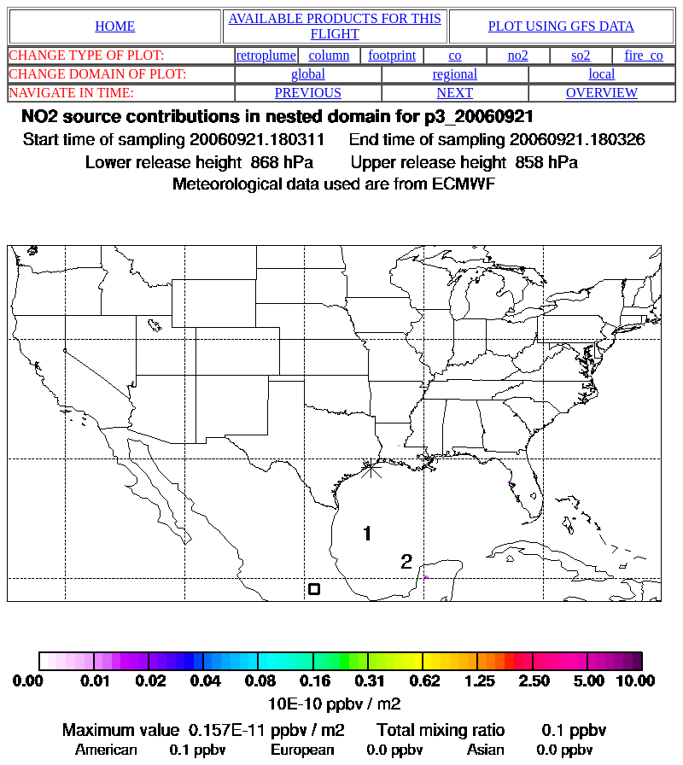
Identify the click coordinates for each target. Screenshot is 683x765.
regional (455, 74)
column (328, 55)
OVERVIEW (602, 92)
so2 (580, 55)
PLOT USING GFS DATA (561, 26)
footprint (392, 55)
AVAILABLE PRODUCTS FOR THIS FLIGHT (335, 26)
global (308, 74)
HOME (115, 26)
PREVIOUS (308, 92)
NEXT (455, 92)
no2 (518, 55)
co (454, 55)
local (601, 74)
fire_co (643, 55)
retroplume (266, 55)
